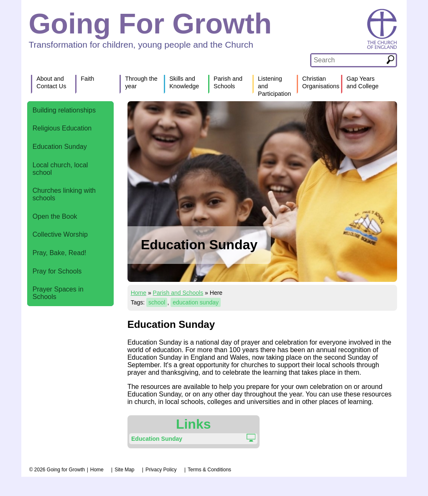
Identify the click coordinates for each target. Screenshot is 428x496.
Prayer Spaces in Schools (58, 293)
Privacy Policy (161, 470)
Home (138, 292)
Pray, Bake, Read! (60, 252)
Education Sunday (60, 146)
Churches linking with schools (64, 194)
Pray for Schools (57, 271)
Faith (87, 78)
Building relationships (64, 110)
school (156, 302)
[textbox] (348, 60)
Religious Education (62, 128)
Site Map (124, 470)
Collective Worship (60, 234)
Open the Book (55, 216)
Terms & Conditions (209, 470)
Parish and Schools (178, 292)
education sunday (196, 302)
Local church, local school (60, 168)
